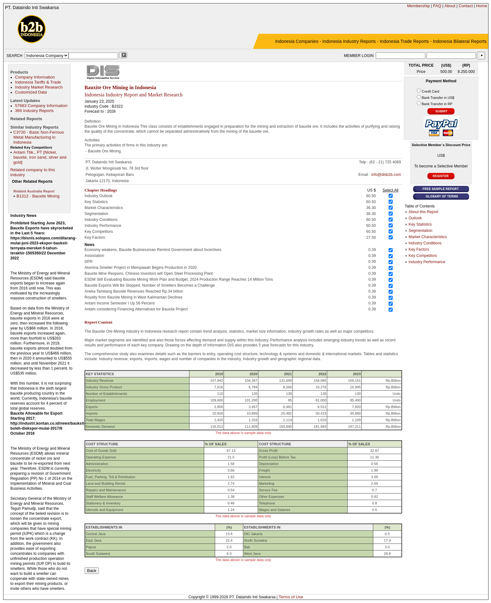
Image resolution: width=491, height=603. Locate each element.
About (450, 5)
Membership (418, 5)
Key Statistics (420, 224)
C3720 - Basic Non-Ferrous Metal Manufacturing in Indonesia (38, 137)
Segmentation (420, 230)
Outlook (415, 218)
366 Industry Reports (34, 110)
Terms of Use (291, 597)
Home (481, 5)
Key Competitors (423, 255)
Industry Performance (427, 262)
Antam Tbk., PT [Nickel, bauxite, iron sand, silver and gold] (39, 157)
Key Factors (419, 249)
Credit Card (430, 91)
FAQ (437, 5)
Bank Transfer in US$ (438, 98)
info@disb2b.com (386, 174)
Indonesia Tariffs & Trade (38, 82)
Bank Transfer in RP (437, 104)
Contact (465, 5)
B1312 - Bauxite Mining (38, 196)
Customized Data (31, 92)
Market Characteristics (428, 237)
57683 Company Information (41, 105)
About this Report (423, 212)
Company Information (35, 77)
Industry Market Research (39, 87)
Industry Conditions (425, 243)
